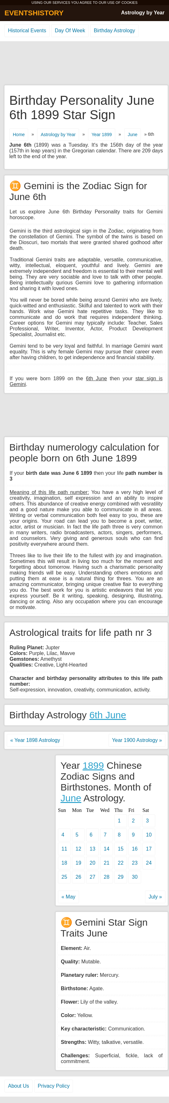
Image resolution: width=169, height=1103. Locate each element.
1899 (93, 765)
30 (135, 877)
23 (135, 863)
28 (106, 877)
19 (78, 863)
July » (155, 896)
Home (19, 134)
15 (121, 849)
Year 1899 (102, 134)
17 (149, 849)
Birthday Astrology (114, 30)
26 (78, 877)
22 (121, 863)
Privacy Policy (54, 1086)
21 (106, 863)
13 (92, 849)
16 (135, 849)
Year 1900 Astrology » (137, 740)
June (132, 134)
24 (149, 863)
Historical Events (27, 30)
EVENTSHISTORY (34, 13)
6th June (107, 715)
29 (121, 877)
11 (64, 849)
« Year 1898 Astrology (35, 740)
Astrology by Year (143, 12)
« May (68, 896)
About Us (18, 1086)
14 (106, 849)
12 (78, 849)
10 (149, 834)
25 (64, 877)
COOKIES (129, 2)
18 (64, 863)
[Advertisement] (84, 64)
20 (92, 863)
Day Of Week (70, 30)
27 (92, 877)
